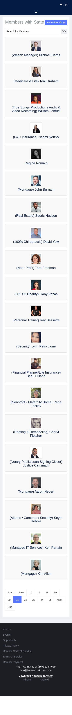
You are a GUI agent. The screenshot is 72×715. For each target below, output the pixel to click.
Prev (21, 592)
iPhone (27, 679)
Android (44, 679)
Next (59, 599)
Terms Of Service (12, 656)
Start (10, 592)
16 (30, 592)
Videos (7, 629)
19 (55, 592)
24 (41, 599)
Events (7, 634)
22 (25, 599)
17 (38, 592)
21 (17, 599)
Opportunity (9, 640)
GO (64, 31)
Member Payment (13, 662)
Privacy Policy (11, 645)
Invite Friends (55, 22)
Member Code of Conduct (17, 651)
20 (9, 599)
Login (64, 4)
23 (33, 599)
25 (50, 599)
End (10, 606)
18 (47, 592)
